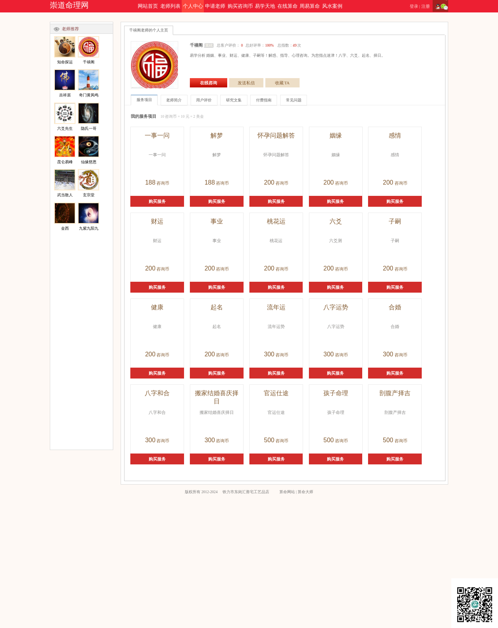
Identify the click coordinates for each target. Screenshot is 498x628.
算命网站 (287, 492)
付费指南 (264, 100)
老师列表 (170, 6)
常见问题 (294, 100)
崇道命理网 (69, 5)
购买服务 (157, 201)
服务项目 (144, 100)
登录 (414, 6)
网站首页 (148, 6)
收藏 (282, 82)
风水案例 (332, 6)
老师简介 (174, 100)
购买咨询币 (240, 6)
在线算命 (287, 6)
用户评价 (204, 100)
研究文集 (234, 100)
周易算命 (310, 6)
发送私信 (246, 82)
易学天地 (265, 6)
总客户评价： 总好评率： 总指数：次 (259, 45)
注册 (425, 6)
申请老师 (215, 6)
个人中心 (193, 6)
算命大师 (305, 492)
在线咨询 (208, 82)
